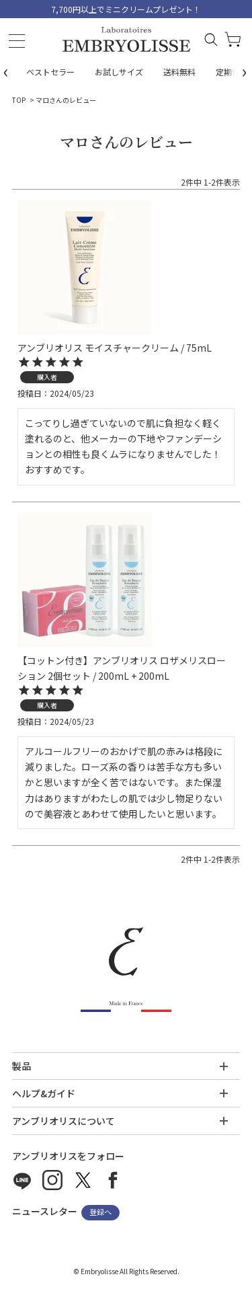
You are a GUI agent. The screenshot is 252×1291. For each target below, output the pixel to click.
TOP (19, 100)
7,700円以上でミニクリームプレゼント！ (126, 9)
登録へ (100, 1212)
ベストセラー (50, 71)
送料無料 (179, 71)
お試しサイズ (119, 71)
